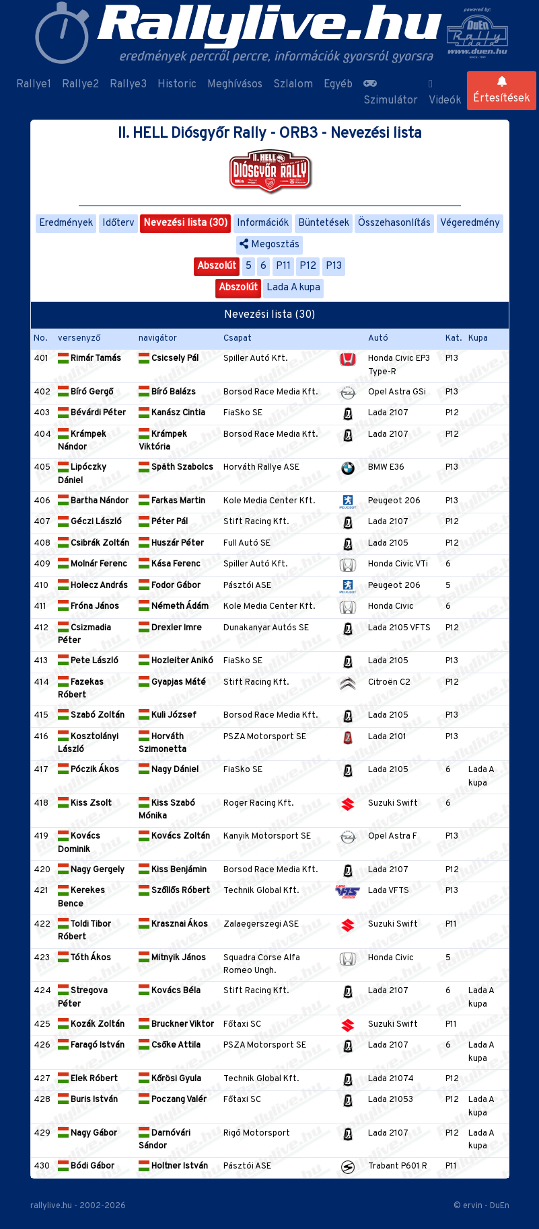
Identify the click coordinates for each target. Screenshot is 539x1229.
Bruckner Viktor (176, 1024)
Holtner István (173, 1166)
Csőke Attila (170, 1045)
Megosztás (269, 245)
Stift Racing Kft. (256, 522)
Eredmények (66, 223)
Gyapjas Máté (172, 682)
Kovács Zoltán (174, 836)
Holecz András (93, 586)
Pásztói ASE (247, 586)
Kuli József (167, 715)
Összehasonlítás (394, 223)
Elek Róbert (88, 1079)
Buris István (88, 1100)
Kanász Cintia (172, 413)
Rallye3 (128, 84)
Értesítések (501, 90)
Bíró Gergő (85, 392)
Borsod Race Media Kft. (270, 392)
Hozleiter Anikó (176, 661)
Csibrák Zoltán (93, 543)
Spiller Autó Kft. (255, 358)
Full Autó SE (247, 543)
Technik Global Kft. (261, 891)
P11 (283, 266)
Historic (176, 84)
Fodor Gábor (170, 586)
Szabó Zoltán (91, 715)
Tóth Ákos (84, 958)
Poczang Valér (173, 1100)
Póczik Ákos (88, 770)
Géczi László (90, 522)
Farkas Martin (172, 501)
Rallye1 (33, 84)
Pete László (88, 661)
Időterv (118, 223)
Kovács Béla (170, 991)
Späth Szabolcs (176, 467)
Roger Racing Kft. (258, 803)
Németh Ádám (174, 606)
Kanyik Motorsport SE (267, 836)
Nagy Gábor (87, 1133)
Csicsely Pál (169, 358)
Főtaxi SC (242, 1024)
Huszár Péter (171, 543)
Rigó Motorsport (256, 1133)
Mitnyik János (172, 958)
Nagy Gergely (91, 870)
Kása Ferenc (170, 564)
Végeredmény (470, 223)
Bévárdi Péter (92, 413)
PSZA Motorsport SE (264, 737)
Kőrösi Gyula (170, 1079)
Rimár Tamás (89, 358)
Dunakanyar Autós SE (266, 628)
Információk (263, 223)
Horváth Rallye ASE (261, 467)
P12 (307, 266)
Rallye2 (80, 84)
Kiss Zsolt (85, 803)
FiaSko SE (242, 413)
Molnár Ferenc (92, 564)
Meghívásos (234, 84)
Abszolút (216, 266)
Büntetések (323, 223)
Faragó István (91, 1045)
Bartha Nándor (93, 501)
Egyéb (338, 84)
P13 (334, 266)
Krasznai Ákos (173, 924)
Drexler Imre (170, 628)
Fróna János (88, 606)
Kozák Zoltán (91, 1024)
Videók (445, 93)
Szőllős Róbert (174, 891)
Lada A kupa (293, 288)
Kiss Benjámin (173, 870)
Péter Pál (163, 522)
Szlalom (293, 84)
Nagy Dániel (169, 770)
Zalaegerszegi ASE (261, 924)
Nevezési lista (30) (185, 223)
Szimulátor (390, 93)
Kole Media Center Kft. (269, 501)
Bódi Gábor (86, 1166)
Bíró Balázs (167, 392)
